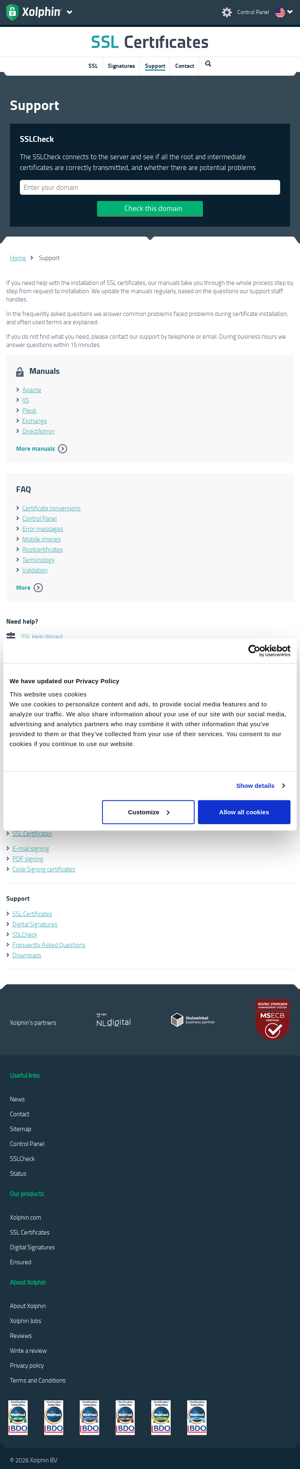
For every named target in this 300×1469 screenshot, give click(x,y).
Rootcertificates (42, 549)
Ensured (20, 1262)
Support (155, 65)
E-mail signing (30, 848)
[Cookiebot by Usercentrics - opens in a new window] (254, 651)
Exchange (34, 420)
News (17, 1099)
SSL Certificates (32, 833)
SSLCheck (24, 934)
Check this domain (153, 208)
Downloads (26, 955)
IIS (25, 400)
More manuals (35, 448)
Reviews (21, 1335)
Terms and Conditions (38, 1380)
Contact (184, 65)
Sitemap (20, 1128)
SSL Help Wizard (34, 636)
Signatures (121, 65)
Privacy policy (27, 1365)
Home (18, 258)
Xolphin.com (25, 1217)
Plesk (29, 410)
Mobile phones (41, 539)
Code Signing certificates (43, 869)
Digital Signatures (34, 924)
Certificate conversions (51, 508)
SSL (93, 65)
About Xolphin (28, 1306)
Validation (35, 570)
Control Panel (39, 518)
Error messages (42, 528)
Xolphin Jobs (25, 1320)
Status (18, 1173)
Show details (255, 785)
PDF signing (27, 858)
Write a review (28, 1350)
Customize (148, 811)
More (23, 587)
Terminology (38, 559)
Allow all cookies (244, 811)
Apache (31, 389)
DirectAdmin (38, 431)
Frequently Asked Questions (49, 944)
